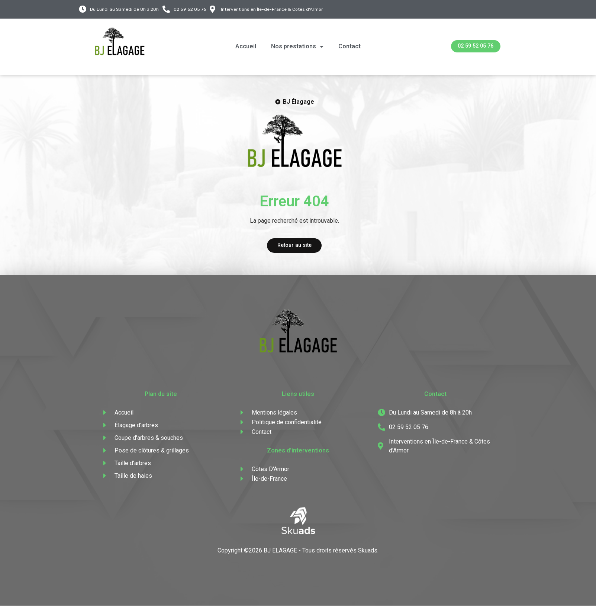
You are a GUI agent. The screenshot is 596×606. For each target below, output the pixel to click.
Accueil (245, 46)
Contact (349, 46)
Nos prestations (297, 46)
